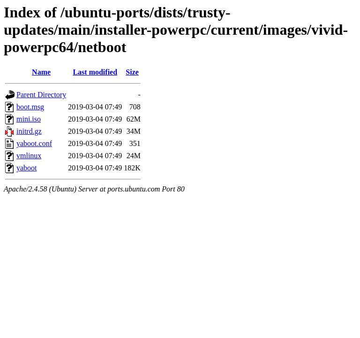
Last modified (95, 72)
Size (132, 72)
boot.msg (30, 107)
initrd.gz (29, 131)
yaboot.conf (34, 143)
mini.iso (28, 119)
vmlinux (28, 156)
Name (41, 72)
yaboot (26, 168)
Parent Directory (41, 95)
